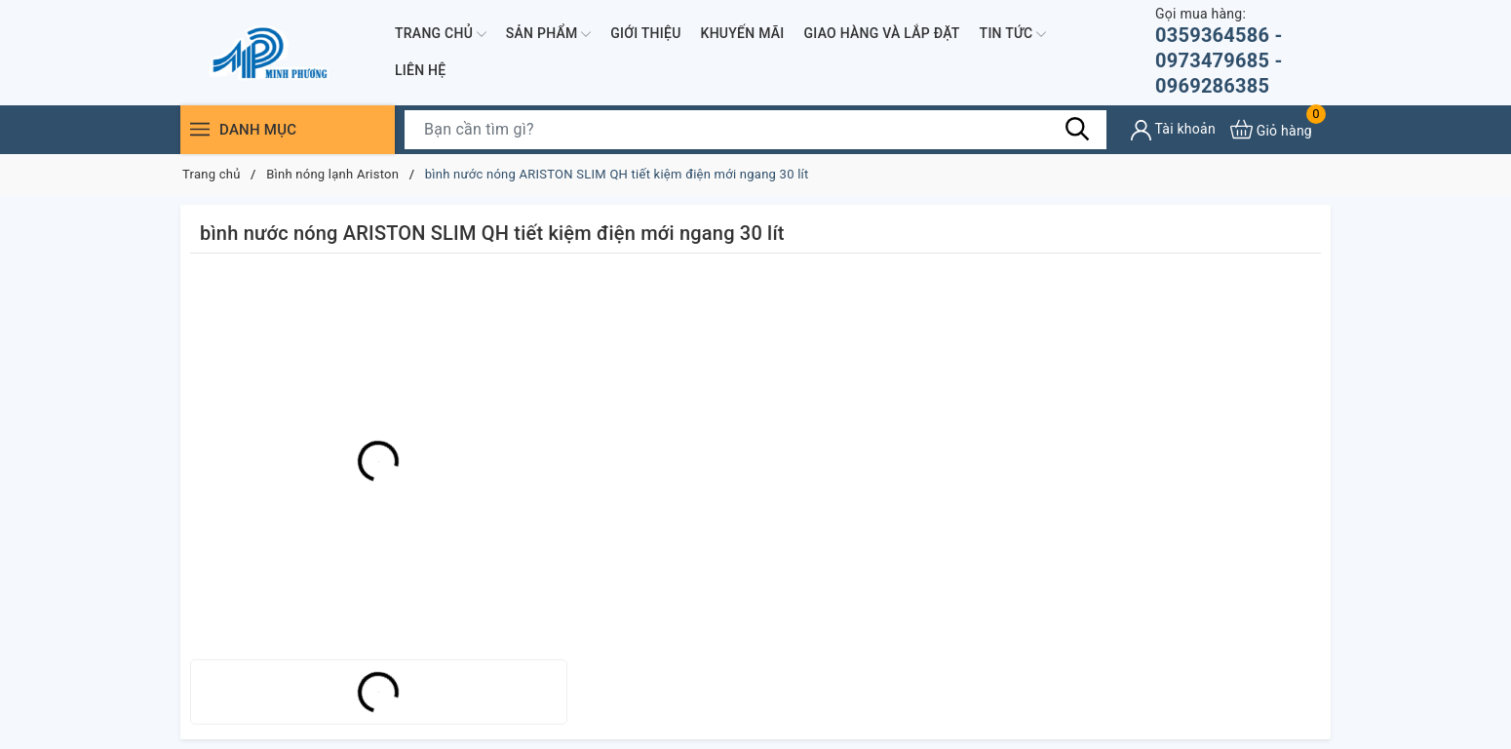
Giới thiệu (645, 33)
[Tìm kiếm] (1077, 128)
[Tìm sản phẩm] (755, 129)
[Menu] (200, 129)
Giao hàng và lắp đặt (882, 33)
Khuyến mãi (743, 33)
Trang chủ (440, 34)
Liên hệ (420, 70)
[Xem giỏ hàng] (1271, 129)
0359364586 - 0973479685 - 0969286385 (1243, 51)
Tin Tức (1013, 34)
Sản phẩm (548, 34)
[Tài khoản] (1173, 130)
